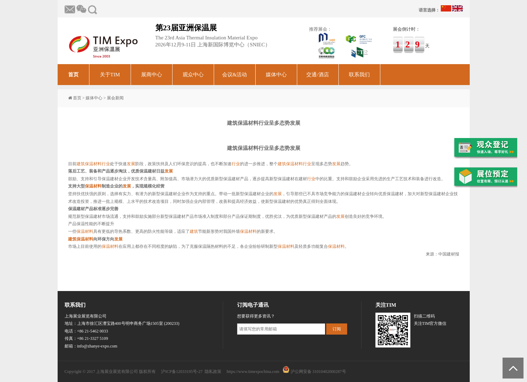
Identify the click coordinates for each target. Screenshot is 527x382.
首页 (73, 74)
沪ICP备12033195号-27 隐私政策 (191, 371)
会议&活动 (234, 74)
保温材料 (93, 163)
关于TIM (110, 74)
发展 (131, 163)
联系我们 (359, 74)
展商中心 (151, 74)
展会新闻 (115, 98)
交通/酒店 (317, 74)
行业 (106, 163)
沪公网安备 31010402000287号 (318, 371)
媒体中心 (276, 74)
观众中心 (193, 74)
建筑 (80, 163)
